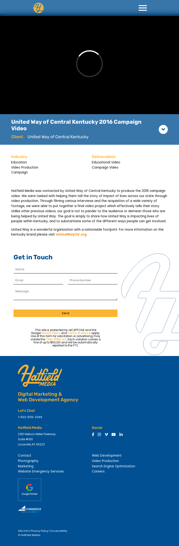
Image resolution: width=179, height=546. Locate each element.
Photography (28, 461)
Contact (24, 455)
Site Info (23, 531)
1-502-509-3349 (30, 417)
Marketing (26, 466)
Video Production (105, 461)
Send (65, 313)
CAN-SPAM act (56, 339)
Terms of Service (79, 333)
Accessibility (58, 531)
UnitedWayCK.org (71, 234)
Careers (98, 471)
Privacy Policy (50, 333)
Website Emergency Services (41, 471)
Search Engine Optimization (113, 466)
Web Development (107, 455)
